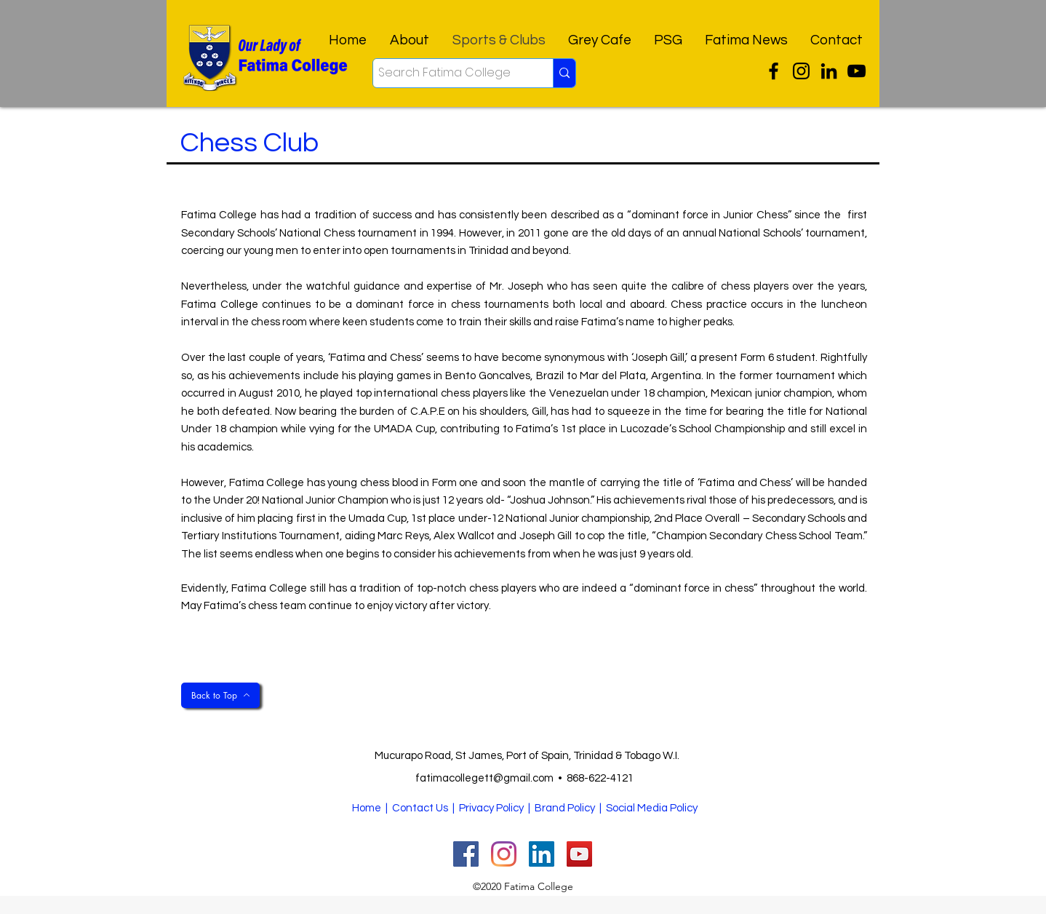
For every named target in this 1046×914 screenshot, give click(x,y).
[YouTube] (856, 71)
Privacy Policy (491, 808)
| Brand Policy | (566, 808)
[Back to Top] (220, 695)
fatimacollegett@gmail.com (484, 778)
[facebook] (829, 71)
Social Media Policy (652, 808)
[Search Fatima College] (450, 73)
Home (366, 808)
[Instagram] (801, 71)
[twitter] (773, 71)
